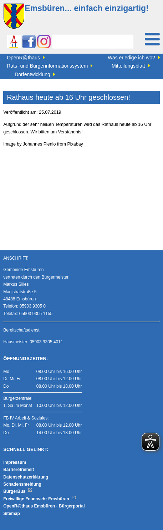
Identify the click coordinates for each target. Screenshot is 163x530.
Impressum (14, 462)
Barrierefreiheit (18, 469)
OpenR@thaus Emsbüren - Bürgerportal (44, 506)
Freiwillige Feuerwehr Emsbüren (39, 498)
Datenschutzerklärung (25, 477)
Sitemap (11, 513)
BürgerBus (17, 491)
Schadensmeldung (22, 484)
